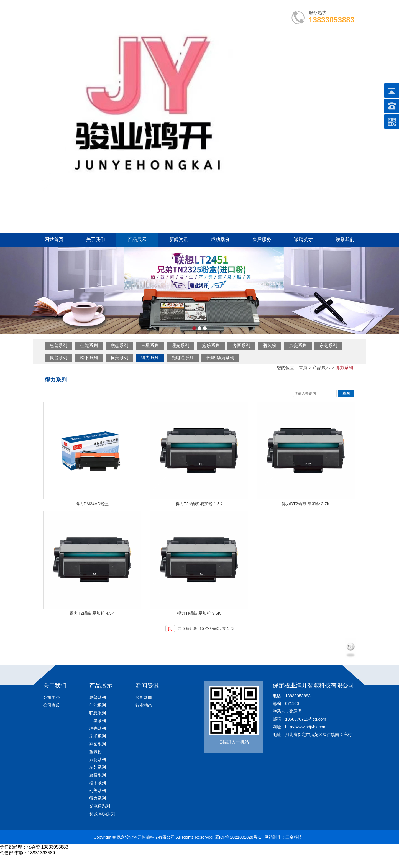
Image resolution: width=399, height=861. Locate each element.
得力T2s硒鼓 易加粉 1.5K (198, 503)
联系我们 (345, 239)
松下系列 (89, 357)
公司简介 (51, 697)
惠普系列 (58, 345)
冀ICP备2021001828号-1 (238, 837)
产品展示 (137, 239)
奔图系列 (241, 345)
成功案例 (220, 239)
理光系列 (180, 345)
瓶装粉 (269, 345)
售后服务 (261, 239)
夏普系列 (58, 357)
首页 (303, 367)
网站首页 (54, 239)
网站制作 (273, 837)
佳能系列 (89, 345)
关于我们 (95, 239)
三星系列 (150, 345)
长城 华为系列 (220, 357)
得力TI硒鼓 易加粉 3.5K (199, 613)
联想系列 (119, 345)
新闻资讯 (178, 239)
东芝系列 (328, 345)
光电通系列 (183, 357)
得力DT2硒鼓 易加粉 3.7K (306, 503)
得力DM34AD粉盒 (92, 503)
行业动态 (143, 705)
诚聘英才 (303, 239)
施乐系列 (211, 345)
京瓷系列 (298, 345)
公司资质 (51, 705)
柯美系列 (119, 357)
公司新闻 (143, 697)
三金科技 (293, 837)
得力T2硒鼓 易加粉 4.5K (92, 613)
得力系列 (150, 357)
